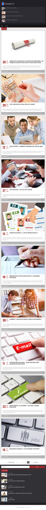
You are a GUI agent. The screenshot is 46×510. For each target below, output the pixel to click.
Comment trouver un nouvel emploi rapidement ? (25, 319)
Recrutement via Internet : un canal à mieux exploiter (24, 406)
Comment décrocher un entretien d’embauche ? (16, 480)
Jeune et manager (11, 499)
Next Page (36, 462)
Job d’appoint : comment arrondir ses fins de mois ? (26, 147)
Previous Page (10, 462)
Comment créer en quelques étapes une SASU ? (16, 487)
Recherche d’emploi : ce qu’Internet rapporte (24, 449)
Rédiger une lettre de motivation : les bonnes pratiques (24, 276)
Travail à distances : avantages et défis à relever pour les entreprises (20, 493)
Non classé (11, 473)
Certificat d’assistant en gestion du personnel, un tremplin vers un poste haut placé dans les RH (26, 61)
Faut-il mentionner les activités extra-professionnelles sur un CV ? (19, 474)
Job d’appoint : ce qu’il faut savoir (20, 189)
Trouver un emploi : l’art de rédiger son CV (23, 233)
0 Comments (5, 71)
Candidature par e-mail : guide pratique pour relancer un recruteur (24, 363)
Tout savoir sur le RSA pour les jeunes (22, 104)
